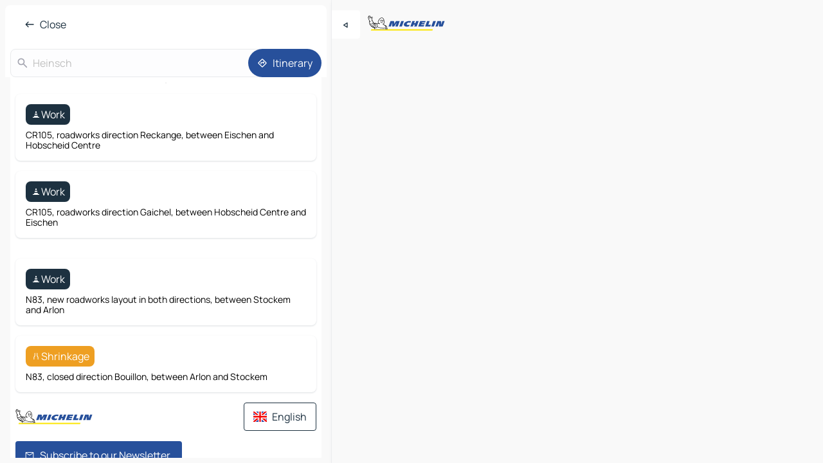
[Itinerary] (284, 63)
